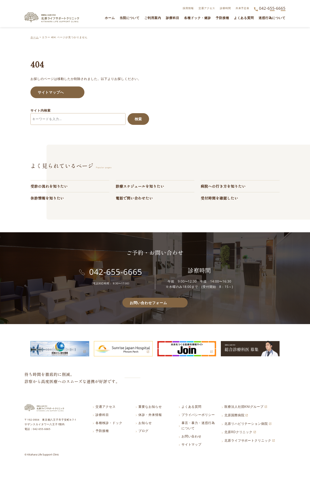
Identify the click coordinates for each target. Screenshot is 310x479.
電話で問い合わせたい (135, 199)
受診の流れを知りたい (50, 187)
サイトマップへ (52, 92)
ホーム (34, 37)
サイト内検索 (40, 111)
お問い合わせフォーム (148, 304)
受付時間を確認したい (220, 199)
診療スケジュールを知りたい (141, 187)
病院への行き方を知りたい (224, 187)
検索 (138, 119)
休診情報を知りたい (48, 199)
